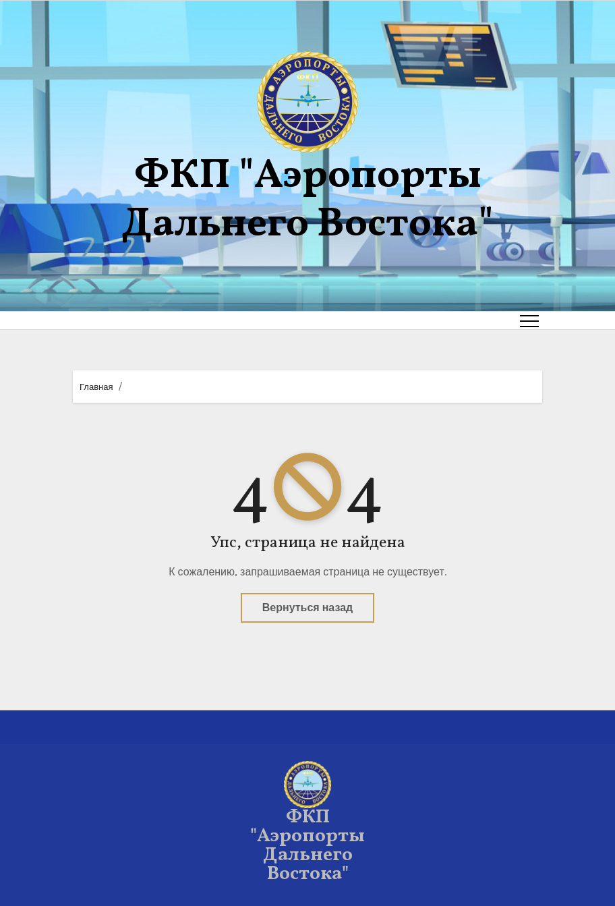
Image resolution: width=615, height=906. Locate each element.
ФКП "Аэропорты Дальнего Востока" (307, 200)
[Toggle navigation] (529, 320)
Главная (96, 387)
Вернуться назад (307, 607)
